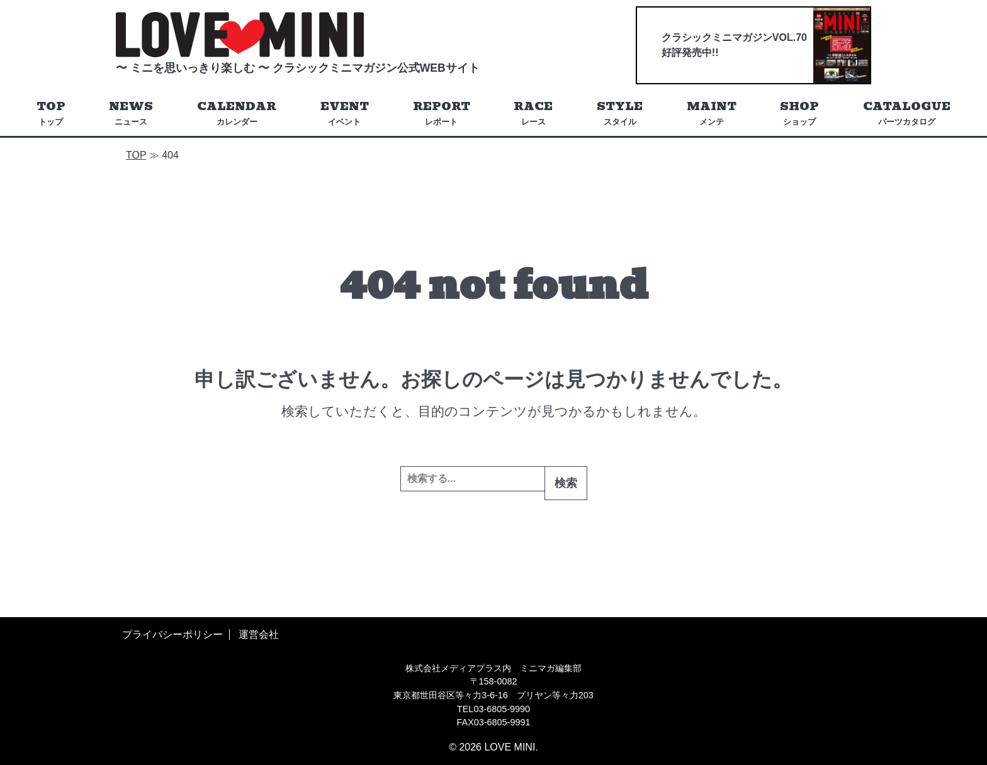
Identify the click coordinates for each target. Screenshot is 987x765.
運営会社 (259, 634)
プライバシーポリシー (172, 634)
